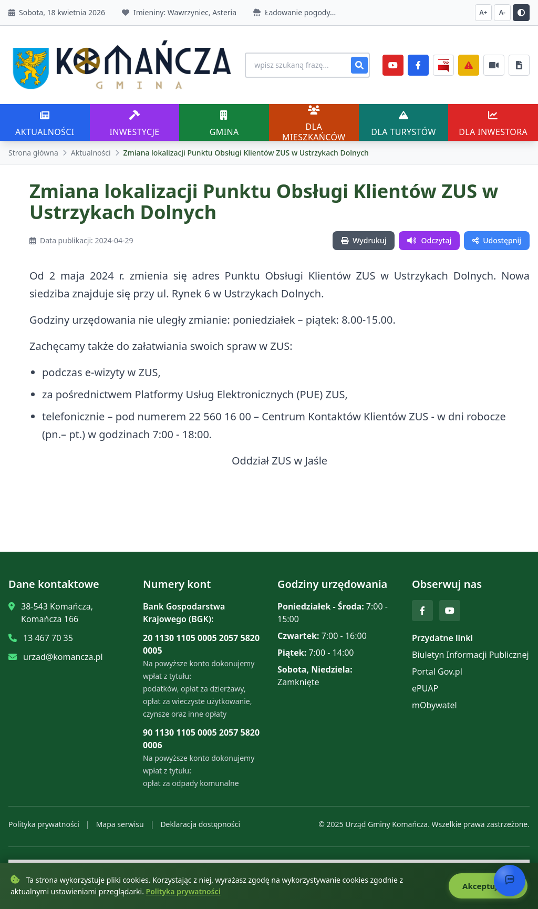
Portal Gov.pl (437, 665)
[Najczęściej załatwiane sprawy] (493, 62)
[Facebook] (418, 62)
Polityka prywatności (43, 818)
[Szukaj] (359, 62)
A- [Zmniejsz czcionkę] (502, 12)
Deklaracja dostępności (200, 818)
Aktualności (91, 146)
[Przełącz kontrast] (521, 12)
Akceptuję (486, 886)
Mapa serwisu (120, 818)
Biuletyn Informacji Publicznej (470, 648)
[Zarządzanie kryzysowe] (468, 62)
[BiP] (443, 62)
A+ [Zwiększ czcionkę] (484, 12)
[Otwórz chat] (509, 880)
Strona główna (33, 146)
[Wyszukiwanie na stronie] (294, 62)
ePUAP (425, 682)
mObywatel (434, 699)
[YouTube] (393, 62)
